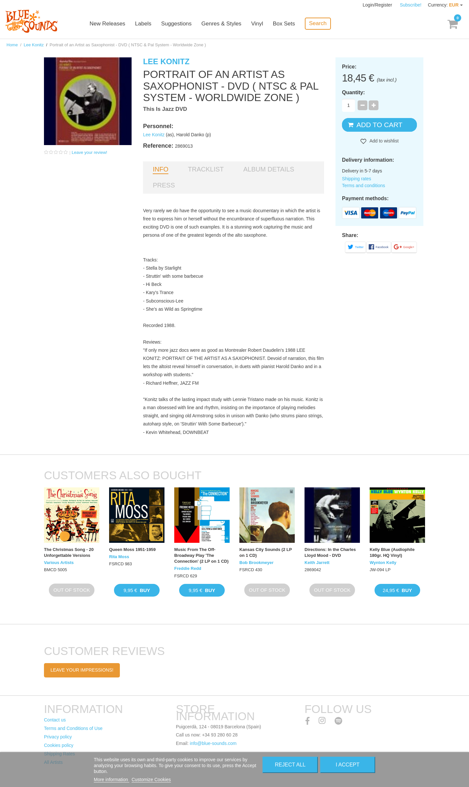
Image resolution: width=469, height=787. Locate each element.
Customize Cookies (151, 779)
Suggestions (176, 24)
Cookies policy (58, 745)
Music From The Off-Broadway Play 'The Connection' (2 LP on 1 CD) (201, 555)
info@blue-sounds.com (213, 743)
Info (160, 169)
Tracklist (206, 169)
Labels (143, 24)
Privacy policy (58, 736)
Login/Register (378, 4)
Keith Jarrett (317, 562)
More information (111, 779)
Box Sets (284, 24)
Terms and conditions (363, 185)
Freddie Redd (187, 568)
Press (164, 185)
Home (12, 44)
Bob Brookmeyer (256, 562)
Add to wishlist (383, 140)
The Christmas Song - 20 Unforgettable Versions (68, 552)
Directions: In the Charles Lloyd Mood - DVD (330, 552)
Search (318, 23)
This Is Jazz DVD (165, 109)
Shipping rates (356, 178)
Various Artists (59, 562)
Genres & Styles (221, 24)
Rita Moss (119, 556)
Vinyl (257, 24)
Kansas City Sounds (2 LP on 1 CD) (265, 552)
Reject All (290, 764)
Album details (268, 169)
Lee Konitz (34, 44)
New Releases (107, 24)
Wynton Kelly (383, 562)
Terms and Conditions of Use (73, 728)
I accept (348, 764)
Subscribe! (410, 4)
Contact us (55, 719)
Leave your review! (89, 152)
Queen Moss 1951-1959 (132, 549)
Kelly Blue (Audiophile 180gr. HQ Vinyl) (392, 552)
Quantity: (353, 92)
